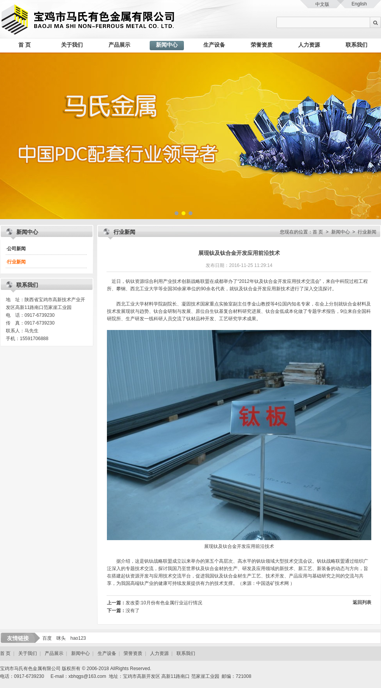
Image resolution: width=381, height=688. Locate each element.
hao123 (78, 638)
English (359, 4)
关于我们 (72, 45)
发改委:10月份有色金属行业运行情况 (164, 603)
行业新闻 (16, 262)
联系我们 (356, 45)
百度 (47, 638)
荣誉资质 (262, 45)
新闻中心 (167, 45)
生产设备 (214, 45)
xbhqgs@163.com (87, 676)
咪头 (61, 638)
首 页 (24, 45)
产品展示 (119, 45)
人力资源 (309, 45)
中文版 (322, 4)
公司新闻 (16, 248)
